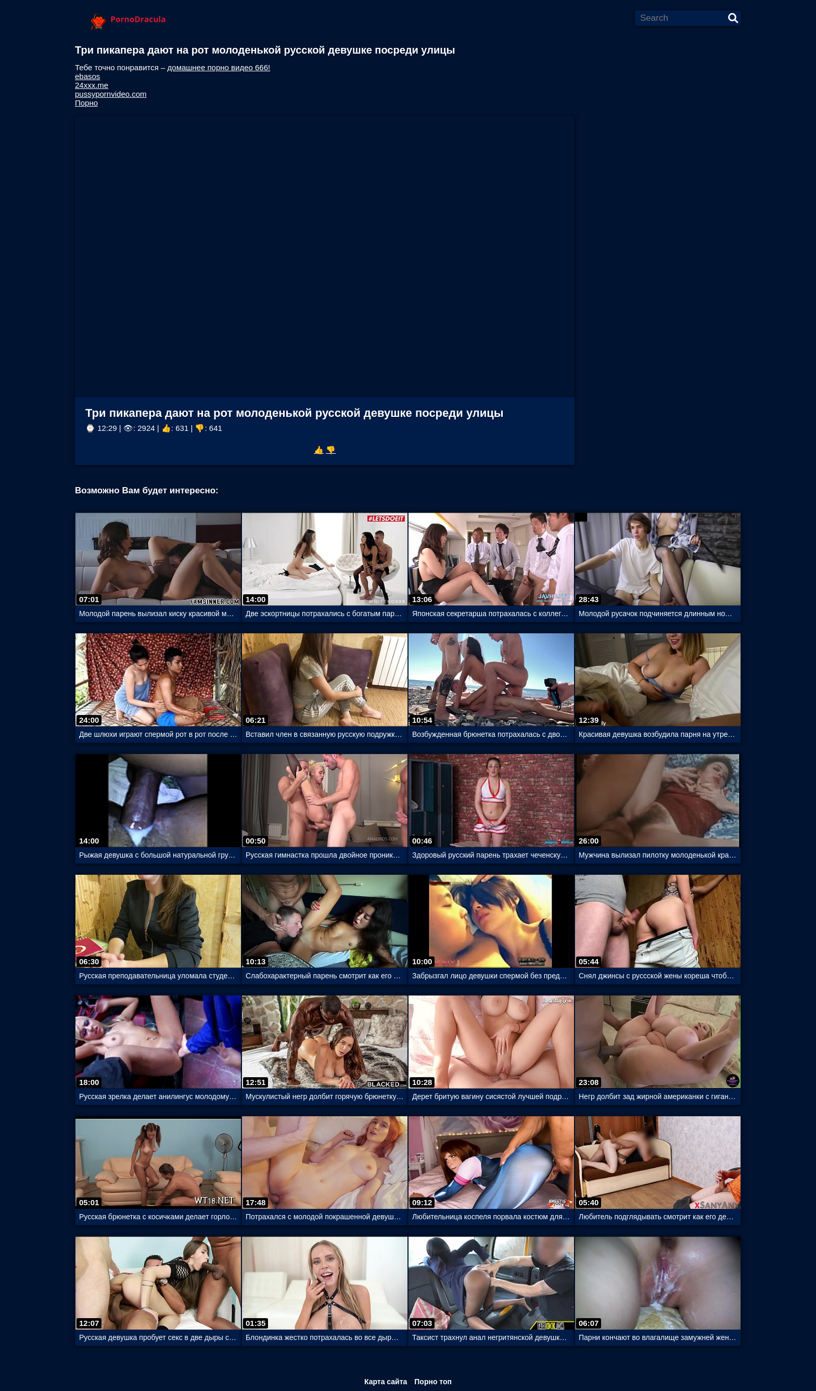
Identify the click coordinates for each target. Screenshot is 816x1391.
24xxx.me (91, 85)
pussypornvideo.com (111, 94)
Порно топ (433, 1381)
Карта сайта (385, 1381)
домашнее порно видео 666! (219, 67)
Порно (86, 102)
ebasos (87, 76)
